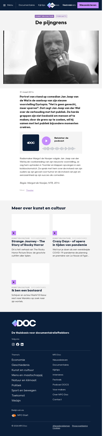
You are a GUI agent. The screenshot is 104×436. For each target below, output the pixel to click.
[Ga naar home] (51, 5)
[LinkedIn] (22, 344)
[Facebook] (17, 344)
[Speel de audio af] (46, 140)
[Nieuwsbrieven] (88, 5)
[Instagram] (13, 344)
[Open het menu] (8, 5)
